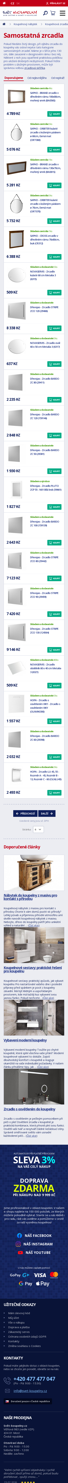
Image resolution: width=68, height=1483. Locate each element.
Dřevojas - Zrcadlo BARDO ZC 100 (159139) (44, 523)
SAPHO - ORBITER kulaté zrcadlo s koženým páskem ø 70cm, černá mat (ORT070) (45, 205)
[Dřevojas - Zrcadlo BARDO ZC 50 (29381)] (16, 454)
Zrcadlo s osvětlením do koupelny (29, 1109)
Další (44, 813)
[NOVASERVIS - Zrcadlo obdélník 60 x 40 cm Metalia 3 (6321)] (16, 668)
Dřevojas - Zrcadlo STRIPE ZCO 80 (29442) (44, 559)
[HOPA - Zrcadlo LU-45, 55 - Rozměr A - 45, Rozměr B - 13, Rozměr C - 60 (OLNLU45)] (16, 775)
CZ (12, 3)
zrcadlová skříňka (34, 68)
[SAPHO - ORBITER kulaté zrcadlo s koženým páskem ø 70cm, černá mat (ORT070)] (16, 204)
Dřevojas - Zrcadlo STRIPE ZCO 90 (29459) (44, 595)
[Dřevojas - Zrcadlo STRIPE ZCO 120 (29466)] (16, 311)
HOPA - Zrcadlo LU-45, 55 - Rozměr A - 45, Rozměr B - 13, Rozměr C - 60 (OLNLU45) (45, 775)
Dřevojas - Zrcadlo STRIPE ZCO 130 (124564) (44, 630)
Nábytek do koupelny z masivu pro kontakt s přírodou (30, 897)
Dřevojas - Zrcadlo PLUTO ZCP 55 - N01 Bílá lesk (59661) (45, 487)
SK (18, 3)
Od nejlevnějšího (37, 78)
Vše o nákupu (16, 1322)
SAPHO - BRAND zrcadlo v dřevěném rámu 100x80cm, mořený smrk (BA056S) (45, 96)
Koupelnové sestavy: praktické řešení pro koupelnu (33, 969)
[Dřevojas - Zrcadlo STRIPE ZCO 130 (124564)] (16, 632)
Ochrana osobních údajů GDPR (27, 1336)
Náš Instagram (38, 1244)
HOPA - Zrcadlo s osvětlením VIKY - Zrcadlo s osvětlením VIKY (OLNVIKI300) (45, 705)
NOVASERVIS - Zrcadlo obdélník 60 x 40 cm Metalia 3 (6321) (45, 668)
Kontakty (13, 1341)
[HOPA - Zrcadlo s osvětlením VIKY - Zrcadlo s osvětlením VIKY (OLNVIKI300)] (16, 704)
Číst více (34, 925)
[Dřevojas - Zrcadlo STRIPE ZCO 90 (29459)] (16, 597)
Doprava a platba (19, 1327)
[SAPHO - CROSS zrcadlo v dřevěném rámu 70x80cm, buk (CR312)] (16, 239)
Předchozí (27, 813)
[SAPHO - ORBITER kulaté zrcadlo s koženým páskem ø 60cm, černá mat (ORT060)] (16, 132)
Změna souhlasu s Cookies (24, 1346)
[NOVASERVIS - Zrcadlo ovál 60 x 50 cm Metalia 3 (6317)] (16, 347)
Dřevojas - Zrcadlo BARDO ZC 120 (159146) (44, 416)
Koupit (56, 114)
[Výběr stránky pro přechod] (38, 829)
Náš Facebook (38, 1235)
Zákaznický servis (19, 1332)
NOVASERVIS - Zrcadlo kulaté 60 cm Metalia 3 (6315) (43, 275)
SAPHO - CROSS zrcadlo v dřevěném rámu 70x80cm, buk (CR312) (44, 239)
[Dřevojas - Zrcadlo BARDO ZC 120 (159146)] (16, 418)
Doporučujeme (14, 78)
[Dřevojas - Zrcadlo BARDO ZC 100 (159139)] (16, 525)
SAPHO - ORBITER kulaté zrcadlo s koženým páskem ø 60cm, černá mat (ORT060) (45, 134)
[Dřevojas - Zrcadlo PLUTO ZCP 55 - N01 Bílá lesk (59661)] (16, 489)
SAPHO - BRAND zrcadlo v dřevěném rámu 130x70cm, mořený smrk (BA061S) (45, 168)
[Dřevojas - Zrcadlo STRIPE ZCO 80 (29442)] (16, 561)
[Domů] (5, 3)
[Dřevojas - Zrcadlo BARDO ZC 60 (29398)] (16, 740)
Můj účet (13, 1318)
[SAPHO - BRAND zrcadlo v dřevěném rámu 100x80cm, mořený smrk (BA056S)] (16, 96)
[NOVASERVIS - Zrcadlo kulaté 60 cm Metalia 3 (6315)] (16, 275)
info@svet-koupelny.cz (30, 1391)
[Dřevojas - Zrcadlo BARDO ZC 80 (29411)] (16, 382)
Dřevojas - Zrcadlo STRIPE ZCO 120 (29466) (44, 309)
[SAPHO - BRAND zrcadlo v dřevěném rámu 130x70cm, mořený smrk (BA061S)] (16, 168)
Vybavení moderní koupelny (25, 1040)
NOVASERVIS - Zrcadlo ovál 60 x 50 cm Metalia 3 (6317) (45, 344)
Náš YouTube (38, 1252)
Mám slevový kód (19, 1313)
